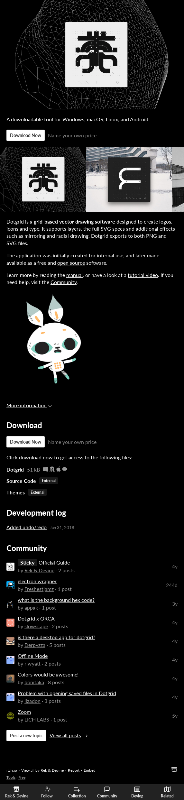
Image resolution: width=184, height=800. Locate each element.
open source (71, 263)
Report (73, 770)
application (28, 255)
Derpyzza (34, 645)
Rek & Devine (39, 570)
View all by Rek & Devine (42, 770)
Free (21, 777)
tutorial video (143, 275)
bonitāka (34, 682)
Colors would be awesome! (48, 674)
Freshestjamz (39, 589)
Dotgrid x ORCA (36, 618)
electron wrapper (37, 581)
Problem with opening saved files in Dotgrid (67, 693)
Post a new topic (26, 735)
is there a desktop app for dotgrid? (56, 637)
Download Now (25, 135)
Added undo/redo (26, 527)
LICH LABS (36, 719)
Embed (90, 770)
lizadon (32, 701)
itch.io (11, 770)
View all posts (65, 735)
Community (107, 792)
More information (29, 405)
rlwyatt (32, 663)
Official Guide (54, 562)
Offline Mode (33, 656)
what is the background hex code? (56, 600)
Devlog (137, 792)
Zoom (24, 712)
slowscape (36, 626)
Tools (10, 777)
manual (74, 275)
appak (31, 607)
